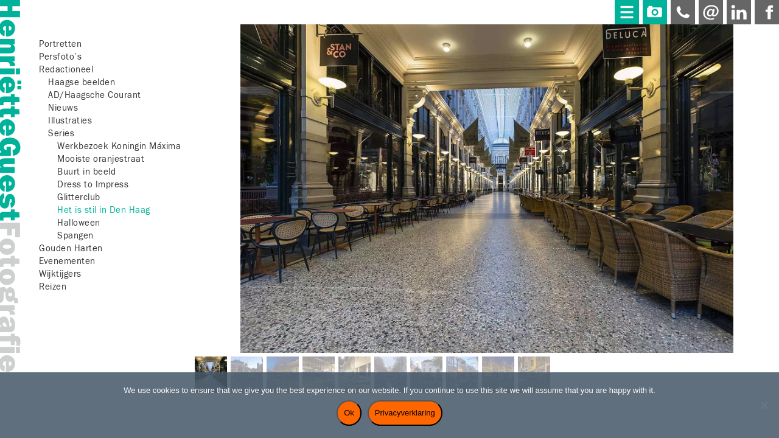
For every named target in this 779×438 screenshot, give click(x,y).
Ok (349, 412)
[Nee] (764, 405)
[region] (487, 216)
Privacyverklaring (405, 412)
